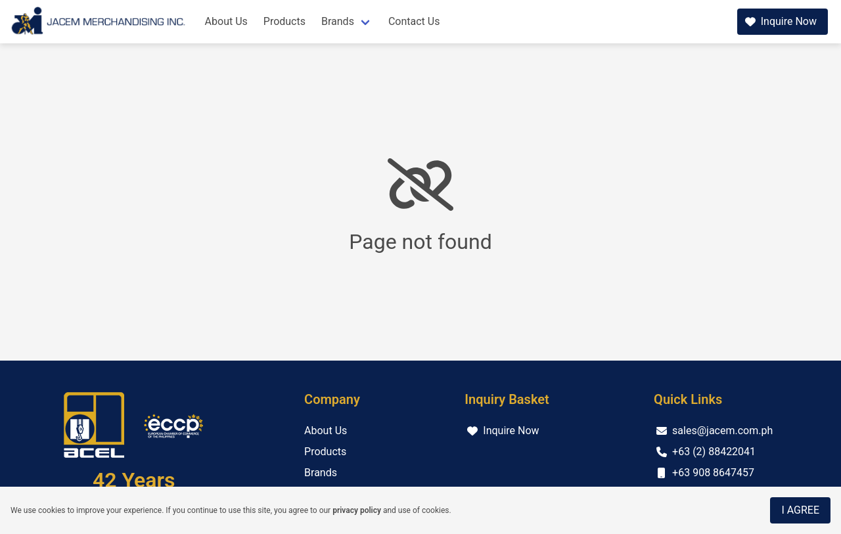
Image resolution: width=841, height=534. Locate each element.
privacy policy (356, 510)
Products (284, 21)
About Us (226, 21)
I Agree (800, 510)
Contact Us (414, 21)
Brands (337, 21)
